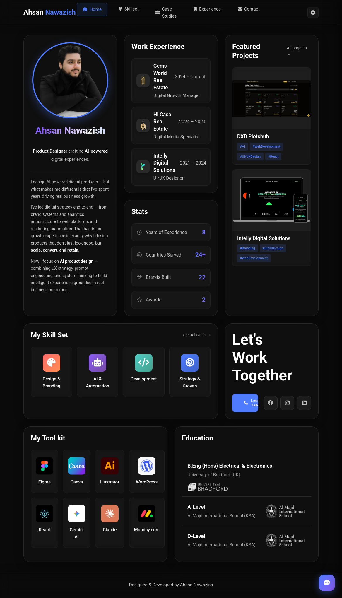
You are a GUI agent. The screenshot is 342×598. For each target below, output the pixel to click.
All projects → (297, 51)
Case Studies (166, 12)
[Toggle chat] (327, 583)
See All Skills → (197, 334)
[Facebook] (271, 403)
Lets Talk (251, 403)
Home (92, 9)
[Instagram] (287, 403)
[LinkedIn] (304, 403)
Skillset (129, 9)
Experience (207, 9)
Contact (249, 9)
